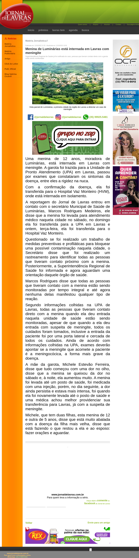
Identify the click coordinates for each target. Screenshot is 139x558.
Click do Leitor (11, 64)
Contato (118, 24)
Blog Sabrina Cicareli (11, 75)
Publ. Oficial (10, 69)
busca (85, 30)
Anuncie (107, 24)
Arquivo (95, 24)
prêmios (43, 30)
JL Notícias (10, 38)
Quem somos (82, 24)
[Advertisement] (66, 23)
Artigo (7, 59)
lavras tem (58, 30)
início (31, 30)
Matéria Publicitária (10, 52)
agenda (73, 30)
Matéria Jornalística (10, 45)
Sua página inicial (133, 24)
